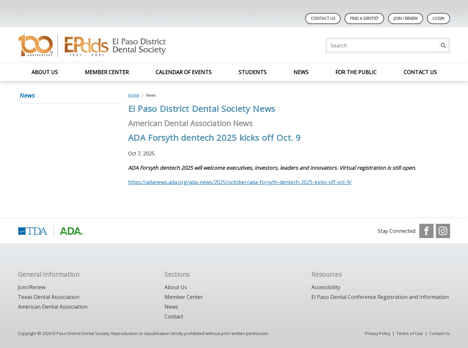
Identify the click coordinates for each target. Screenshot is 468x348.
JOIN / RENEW (406, 18)
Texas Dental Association (48, 297)
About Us (45, 72)
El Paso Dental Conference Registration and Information (380, 297)
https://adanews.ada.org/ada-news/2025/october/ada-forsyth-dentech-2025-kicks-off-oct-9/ (240, 182)
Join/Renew (32, 287)
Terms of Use (409, 333)
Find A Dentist (364, 18)
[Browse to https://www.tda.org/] (51, 231)
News (300, 72)
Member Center (107, 72)
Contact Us (323, 18)
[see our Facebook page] (426, 231)
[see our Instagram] (443, 231)
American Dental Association (52, 306)
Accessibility (325, 287)
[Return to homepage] (102, 45)
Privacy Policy (377, 333)
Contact (173, 316)
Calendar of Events (184, 72)
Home (133, 95)
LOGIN (439, 18)
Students (252, 72)
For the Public (356, 72)
